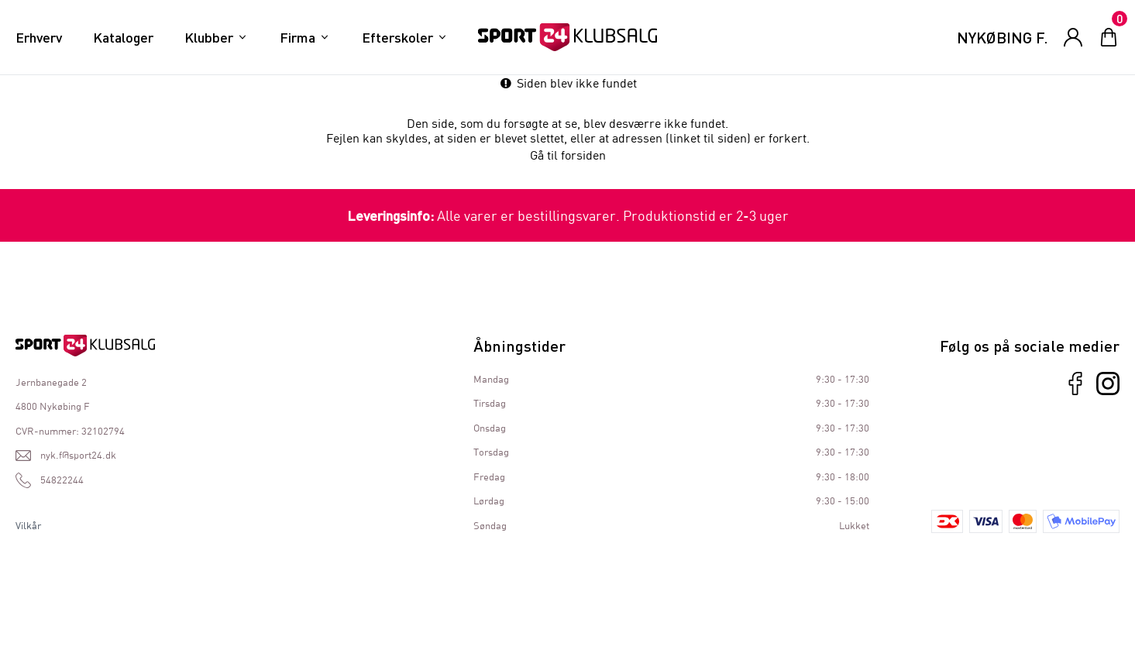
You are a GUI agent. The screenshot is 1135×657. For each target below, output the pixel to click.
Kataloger (123, 37)
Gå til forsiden (568, 154)
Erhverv (38, 37)
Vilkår (28, 525)
